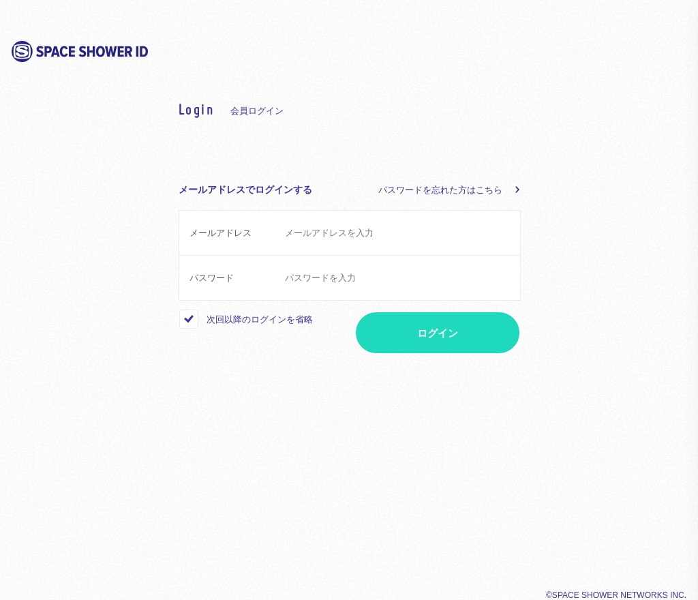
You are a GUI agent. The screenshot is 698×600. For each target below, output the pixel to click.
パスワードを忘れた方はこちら (440, 190)
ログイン (437, 333)
